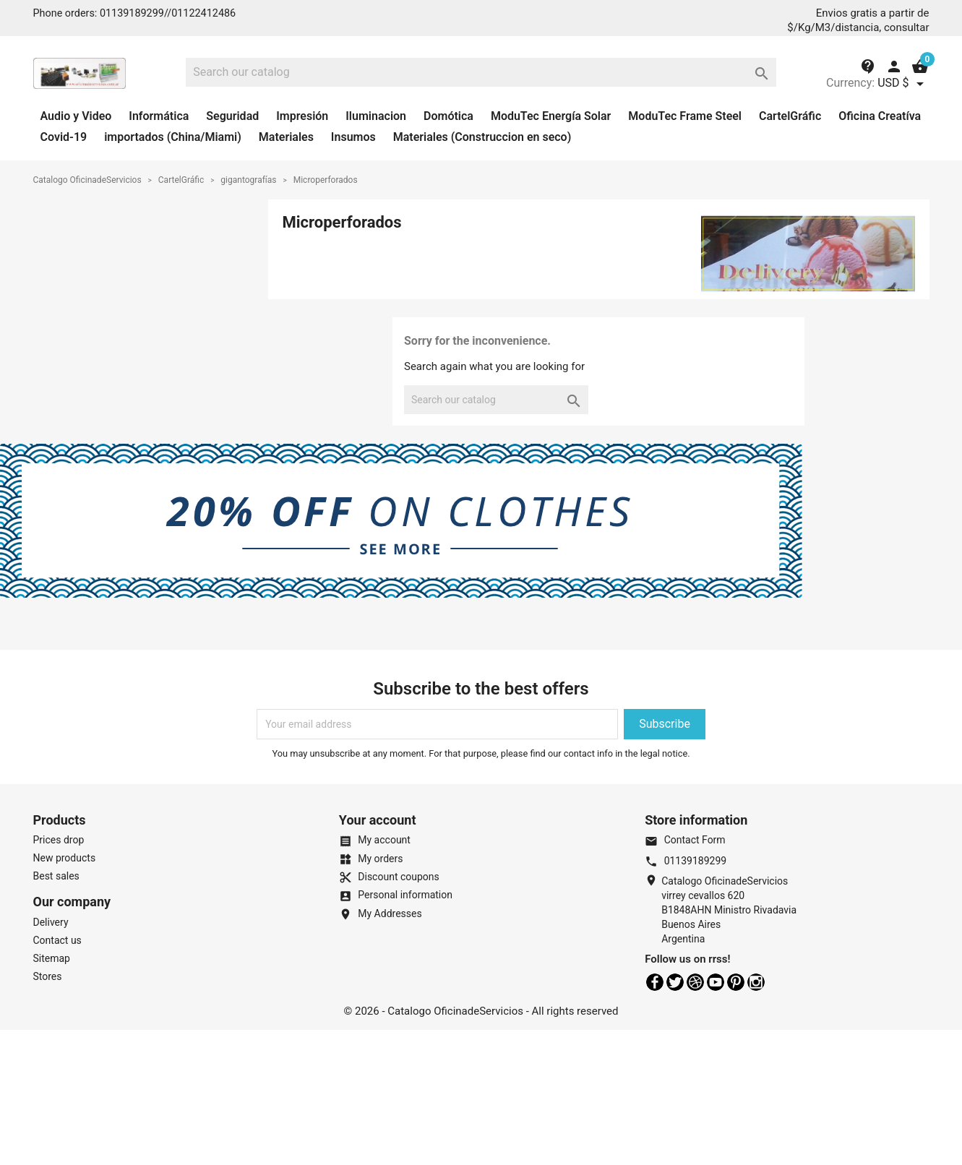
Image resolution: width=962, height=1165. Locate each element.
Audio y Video (76, 116)
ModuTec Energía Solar (551, 116)
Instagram (756, 982)
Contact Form (685, 840)
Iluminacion (375, 116)
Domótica (448, 116)
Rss (695, 982)
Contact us (57, 940)
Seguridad (232, 116)
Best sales (56, 876)
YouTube (715, 982)
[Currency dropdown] (903, 84)
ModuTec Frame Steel (685, 116)
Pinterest (735, 982)
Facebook (654, 982)
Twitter (675, 982)
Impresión (302, 116)
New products (64, 858)
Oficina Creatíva (879, 116)
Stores (47, 976)
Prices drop (59, 840)
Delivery (51, 922)
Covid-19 (63, 137)
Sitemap (51, 958)
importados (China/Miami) (172, 137)
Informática (159, 116)
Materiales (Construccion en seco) (482, 137)
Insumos (353, 137)
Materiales (286, 137)
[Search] (481, 72)
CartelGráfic (790, 116)
